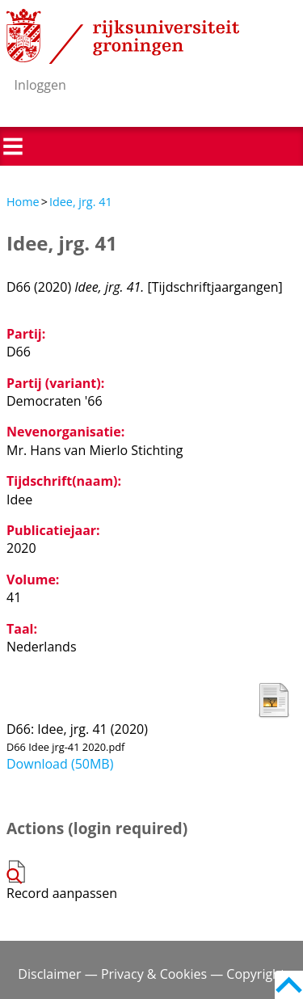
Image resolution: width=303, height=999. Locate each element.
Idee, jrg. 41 (80, 201)
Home (23, 201)
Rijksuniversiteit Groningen (122, 36)
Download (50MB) (59, 764)
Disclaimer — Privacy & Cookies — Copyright (151, 974)
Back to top (289, 985)
